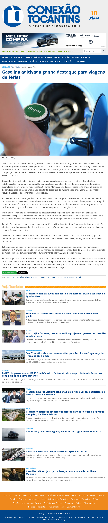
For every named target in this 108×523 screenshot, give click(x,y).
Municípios (51, 51)
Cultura (85, 57)
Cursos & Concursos (49, 61)
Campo (48, 57)
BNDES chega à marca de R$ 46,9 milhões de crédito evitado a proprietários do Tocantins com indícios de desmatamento (52, 374)
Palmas (75, 57)
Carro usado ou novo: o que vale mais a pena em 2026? (56, 451)
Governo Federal (56, 507)
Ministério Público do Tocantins (54, 499)
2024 (18, 67)
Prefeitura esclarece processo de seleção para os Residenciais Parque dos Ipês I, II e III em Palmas (65, 413)
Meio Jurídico (8, 61)
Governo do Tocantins (80, 499)
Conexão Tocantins (14, 517)
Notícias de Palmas (87, 495)
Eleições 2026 (18, 503)
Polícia (78, 503)
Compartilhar (9, 273)
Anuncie (31, 51)
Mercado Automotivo (41, 277)
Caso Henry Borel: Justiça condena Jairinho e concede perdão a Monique (61, 473)
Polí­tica (18, 57)
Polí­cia (33, 61)
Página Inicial (8, 51)
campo (101, 495)
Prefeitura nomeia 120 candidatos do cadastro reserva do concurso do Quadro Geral (65, 295)
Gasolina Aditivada (24, 277)
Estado (28, 57)
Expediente (21, 51)
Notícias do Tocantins (37, 507)
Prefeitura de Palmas (53, 503)
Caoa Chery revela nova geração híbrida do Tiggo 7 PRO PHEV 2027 (63, 431)
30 (12, 67)
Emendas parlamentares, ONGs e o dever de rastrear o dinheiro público (62, 315)
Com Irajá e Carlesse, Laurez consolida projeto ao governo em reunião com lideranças (66, 335)
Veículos (38, 57)
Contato (41, 51)
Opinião (65, 57)
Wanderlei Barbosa (18, 499)
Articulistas (34, 499)
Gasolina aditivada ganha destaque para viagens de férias (53, 74)
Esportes (22, 61)
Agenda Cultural (34, 503)
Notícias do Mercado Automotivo (64, 277)
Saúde (57, 57)
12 (15, 67)
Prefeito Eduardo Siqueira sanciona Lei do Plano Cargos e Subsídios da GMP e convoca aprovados (65, 393)
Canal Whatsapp (65, 51)
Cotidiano (80, 61)
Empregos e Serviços (34, 350)
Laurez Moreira (73, 507)
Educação (67, 61)
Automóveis (11, 277)
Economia (7, 57)
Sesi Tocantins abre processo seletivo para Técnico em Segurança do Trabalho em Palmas (65, 354)
